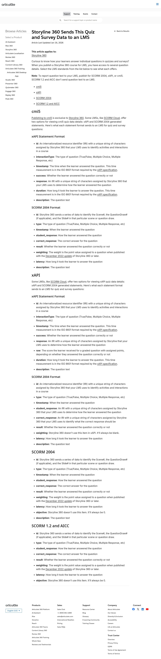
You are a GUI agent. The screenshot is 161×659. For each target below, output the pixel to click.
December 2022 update (59, 256)
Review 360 (10, 57)
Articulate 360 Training (15, 68)
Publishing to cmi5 (42, 118)
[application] (154, 652)
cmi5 (38, 86)
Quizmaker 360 (11, 87)
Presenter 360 (11, 83)
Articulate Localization (14, 53)
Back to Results (121, 31)
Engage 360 (10, 91)
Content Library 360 (13, 65)
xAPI (38, 92)
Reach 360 (9, 61)
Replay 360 (10, 95)
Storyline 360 (11, 49)
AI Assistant (10, 42)
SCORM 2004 (43, 98)
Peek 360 (9, 99)
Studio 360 (10, 80)
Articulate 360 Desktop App (16, 74)
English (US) (14, 611)
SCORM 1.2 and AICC (48, 103)
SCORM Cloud (112, 118)
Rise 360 (9, 46)
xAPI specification (107, 170)
